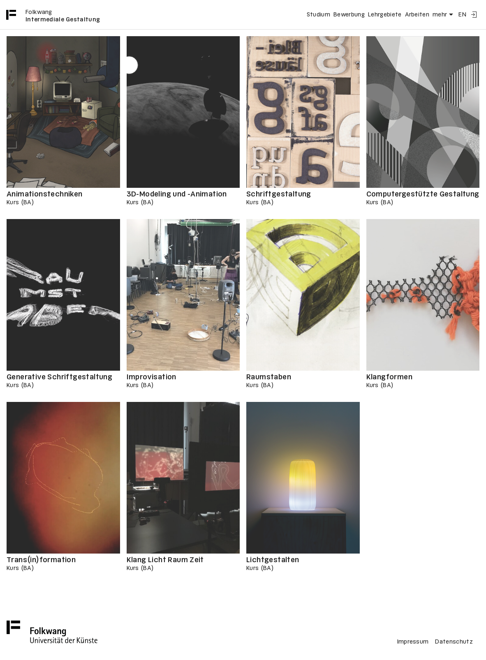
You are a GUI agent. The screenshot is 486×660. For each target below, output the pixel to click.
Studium (318, 15)
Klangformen (389, 377)
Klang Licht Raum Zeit (165, 560)
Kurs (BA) (20, 202)
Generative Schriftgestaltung (59, 377)
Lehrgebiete (385, 15)
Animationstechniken (45, 194)
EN (462, 15)
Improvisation (151, 377)
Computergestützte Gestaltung (422, 194)
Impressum (413, 642)
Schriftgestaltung (278, 194)
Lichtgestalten (272, 560)
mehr (444, 15)
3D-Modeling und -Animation (177, 194)
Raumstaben (268, 377)
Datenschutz (454, 642)
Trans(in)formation (41, 560)
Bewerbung (349, 15)
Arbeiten (417, 15)
